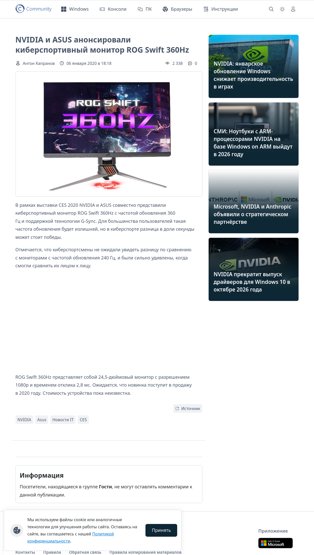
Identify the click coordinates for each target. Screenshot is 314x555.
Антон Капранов (39, 63)
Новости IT (63, 419)
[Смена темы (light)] (282, 9)
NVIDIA (24, 419)
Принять (161, 530)
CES (83, 419)
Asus (41, 419)
